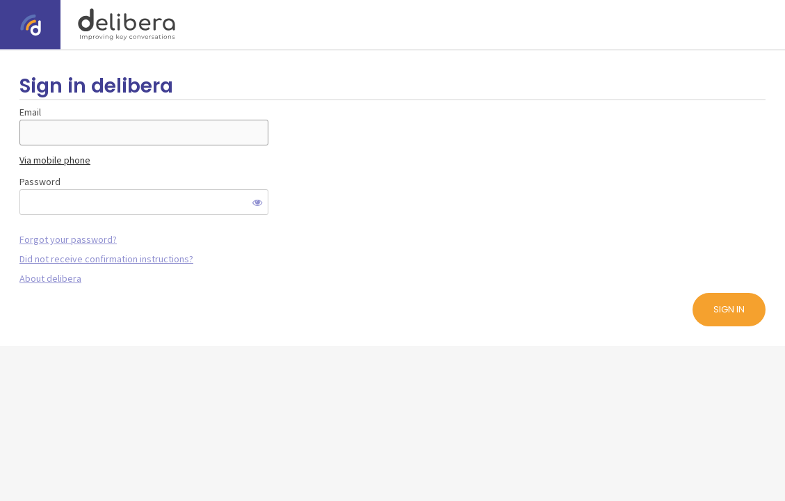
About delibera (50, 278)
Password (39, 181)
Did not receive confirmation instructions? (106, 259)
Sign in (729, 309)
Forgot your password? (68, 239)
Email (30, 112)
